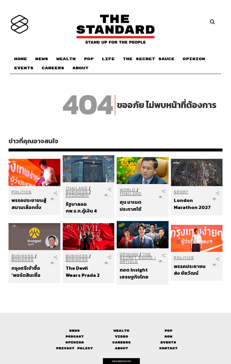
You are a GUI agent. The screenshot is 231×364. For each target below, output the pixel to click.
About (121, 348)
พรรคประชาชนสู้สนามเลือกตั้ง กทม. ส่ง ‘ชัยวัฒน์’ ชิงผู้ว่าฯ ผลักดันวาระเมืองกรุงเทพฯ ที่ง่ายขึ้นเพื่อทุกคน (29, 203)
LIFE (108, 59)
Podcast (74, 336)
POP (89, 59)
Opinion (129, 254)
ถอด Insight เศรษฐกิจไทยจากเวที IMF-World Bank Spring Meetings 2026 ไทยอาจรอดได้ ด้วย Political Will (137, 273)
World (127, 190)
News (74, 330)
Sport (181, 192)
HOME (20, 59)
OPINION (194, 59)
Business (77, 192)
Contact (168, 348)
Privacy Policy (74, 348)
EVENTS (23, 68)
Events (168, 342)
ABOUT (80, 68)
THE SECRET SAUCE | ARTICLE (138, 258)
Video (121, 336)
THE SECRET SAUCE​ (148, 59)
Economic (77, 195)
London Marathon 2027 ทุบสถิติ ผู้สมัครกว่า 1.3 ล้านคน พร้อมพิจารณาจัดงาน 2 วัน (192, 203)
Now (168, 336)
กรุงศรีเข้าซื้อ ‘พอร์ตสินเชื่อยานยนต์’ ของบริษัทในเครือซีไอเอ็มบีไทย (29, 271)
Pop (168, 330)
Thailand (77, 188)
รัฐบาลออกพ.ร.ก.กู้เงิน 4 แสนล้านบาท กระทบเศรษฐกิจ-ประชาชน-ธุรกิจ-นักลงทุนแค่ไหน (84, 207)
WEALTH (66, 59)
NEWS (41, 59)
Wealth (121, 330)
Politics (21, 192)
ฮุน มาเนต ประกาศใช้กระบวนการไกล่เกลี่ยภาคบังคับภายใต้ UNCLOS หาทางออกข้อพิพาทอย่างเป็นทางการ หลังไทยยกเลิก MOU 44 (137, 205)
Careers (121, 342)
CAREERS (53, 68)
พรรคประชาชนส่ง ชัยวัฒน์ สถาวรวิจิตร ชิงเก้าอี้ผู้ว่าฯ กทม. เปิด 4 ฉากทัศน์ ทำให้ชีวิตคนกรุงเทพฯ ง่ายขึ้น (192, 269)
